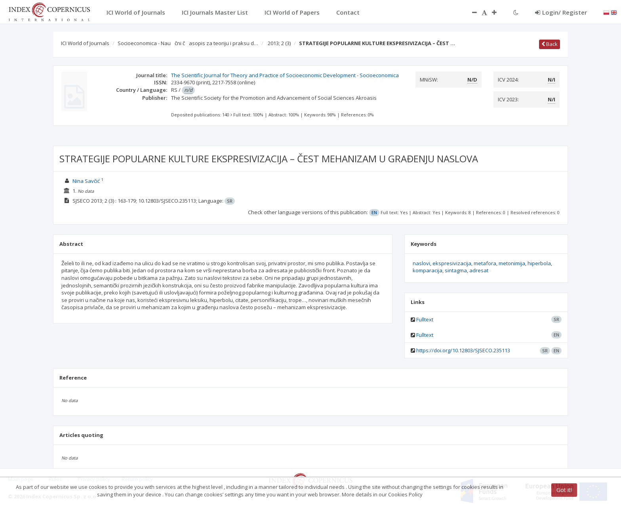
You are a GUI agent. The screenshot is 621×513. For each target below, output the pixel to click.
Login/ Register (561, 12)
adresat (478, 270)
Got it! (564, 490)
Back (549, 44)
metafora (485, 263)
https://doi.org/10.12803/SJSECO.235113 (463, 350)
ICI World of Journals (85, 43)
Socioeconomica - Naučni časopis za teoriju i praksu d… (188, 43)
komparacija (427, 270)
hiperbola (539, 263)
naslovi (421, 263)
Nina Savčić (86, 180)
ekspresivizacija (451, 263)
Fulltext (424, 319)
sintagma (456, 270)
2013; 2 (279, 43)
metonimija (512, 263)
